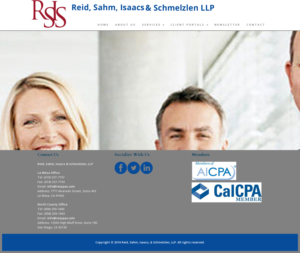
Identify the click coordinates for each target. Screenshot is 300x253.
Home (103, 24)
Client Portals (189, 24)
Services (153, 24)
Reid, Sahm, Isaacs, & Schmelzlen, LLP (149, 242)
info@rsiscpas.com (61, 186)
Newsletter (227, 24)
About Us (125, 24)
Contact (255, 24)
